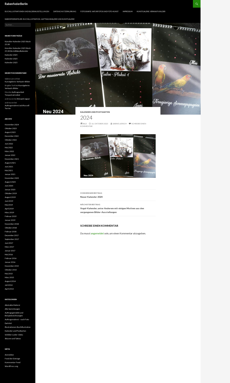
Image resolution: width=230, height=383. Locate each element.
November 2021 (12, 159)
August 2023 (10, 132)
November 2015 (12, 266)
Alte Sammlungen (12, 309)
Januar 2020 (10, 189)
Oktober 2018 (11, 228)
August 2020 (10, 182)
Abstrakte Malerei (12, 305)
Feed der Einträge (12, 358)
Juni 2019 (9, 201)
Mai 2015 (9, 273)
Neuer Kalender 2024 (118, 194)
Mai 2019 (9, 205)
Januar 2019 (10, 220)
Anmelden (9, 355)
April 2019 (9, 208)
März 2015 (9, 277)
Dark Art (8, 323)
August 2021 (10, 163)
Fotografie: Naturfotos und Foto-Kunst (99, 11)
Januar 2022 (10, 155)
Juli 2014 (8, 285)
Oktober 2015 (11, 270)
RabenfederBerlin (16, 4)
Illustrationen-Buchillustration (18, 327)
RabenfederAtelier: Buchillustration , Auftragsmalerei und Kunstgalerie (39, 19)
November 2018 (12, 224)
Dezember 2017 (12, 235)
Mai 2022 (9, 147)
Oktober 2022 (11, 140)
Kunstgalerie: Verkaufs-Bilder (151, 11)
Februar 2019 (10, 216)
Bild (85, 123)
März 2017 (9, 247)
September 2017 (12, 239)
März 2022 (9, 151)
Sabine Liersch (120, 123)
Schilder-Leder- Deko (14, 334)
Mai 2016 (9, 254)
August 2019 (10, 197)
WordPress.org (11, 366)
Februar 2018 (10, 231)
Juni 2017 (9, 243)
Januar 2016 (10, 262)
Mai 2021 (9, 170)
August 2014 (10, 281)
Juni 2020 (9, 185)
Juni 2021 (9, 166)
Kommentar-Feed (12, 362)
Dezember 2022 (12, 136)
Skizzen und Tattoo (13, 338)
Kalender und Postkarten (95, 112)
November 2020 (12, 178)
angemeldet (97, 233)
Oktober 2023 (11, 128)
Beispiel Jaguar (23, 99)
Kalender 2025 (11, 55)
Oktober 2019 (11, 193)
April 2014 (9, 289)
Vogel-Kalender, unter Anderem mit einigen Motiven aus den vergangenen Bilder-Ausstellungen (118, 208)
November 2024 (12, 124)
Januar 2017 (10, 250)
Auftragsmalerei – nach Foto (17, 319)
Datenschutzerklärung (64, 11)
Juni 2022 (9, 143)
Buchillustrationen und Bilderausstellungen (27, 11)
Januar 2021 (10, 174)
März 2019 (9, 212)
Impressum (128, 11)
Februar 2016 (10, 258)
